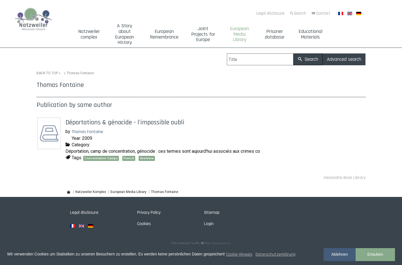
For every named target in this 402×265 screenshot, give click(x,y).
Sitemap (212, 212)
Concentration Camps (101, 158)
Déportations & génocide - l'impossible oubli (125, 122)
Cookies (144, 224)
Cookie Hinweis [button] (239, 254)
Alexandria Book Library (344, 178)
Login (209, 224)
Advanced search (344, 59)
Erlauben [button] (375, 254)
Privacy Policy (149, 212)
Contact (323, 13)
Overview (147, 158)
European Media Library (239, 34)
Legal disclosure (270, 13)
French (128, 158)
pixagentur (221, 244)
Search (300, 13)
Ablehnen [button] (339, 254)
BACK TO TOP (47, 73)
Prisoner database (274, 34)
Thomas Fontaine (87, 132)
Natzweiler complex (89, 34)
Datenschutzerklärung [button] (275, 254)
